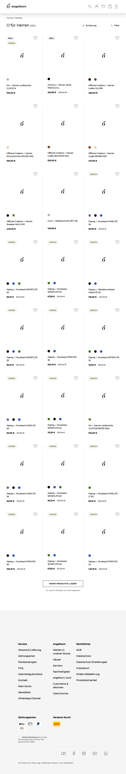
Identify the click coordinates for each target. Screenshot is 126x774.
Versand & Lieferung (29, 649)
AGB (79, 649)
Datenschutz (83, 656)
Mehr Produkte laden (63, 584)
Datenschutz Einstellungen (91, 662)
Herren (10, 18)
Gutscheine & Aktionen (60, 685)
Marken (18, 18)
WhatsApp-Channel (29, 698)
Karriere (57, 665)
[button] (96, 6)
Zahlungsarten (26, 656)
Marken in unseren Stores (61, 651)
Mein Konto (25, 686)
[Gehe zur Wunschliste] (103, 6)
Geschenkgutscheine (30, 674)
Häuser (57, 659)
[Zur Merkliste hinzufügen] (35, 39)
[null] (22, 55)
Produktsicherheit (86, 680)
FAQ (20, 668)
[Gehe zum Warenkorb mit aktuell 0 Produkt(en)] (110, 6)
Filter (116, 25)
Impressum (82, 668)
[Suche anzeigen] (90, 6)
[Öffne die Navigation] (116, 6)
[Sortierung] (94, 25)
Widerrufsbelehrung (88, 674)
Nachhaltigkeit (61, 671)
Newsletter (24, 692)
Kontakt (22, 680)
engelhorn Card (62, 677)
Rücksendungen (27, 662)
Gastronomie (60, 693)
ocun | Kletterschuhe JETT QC (63, 221)
